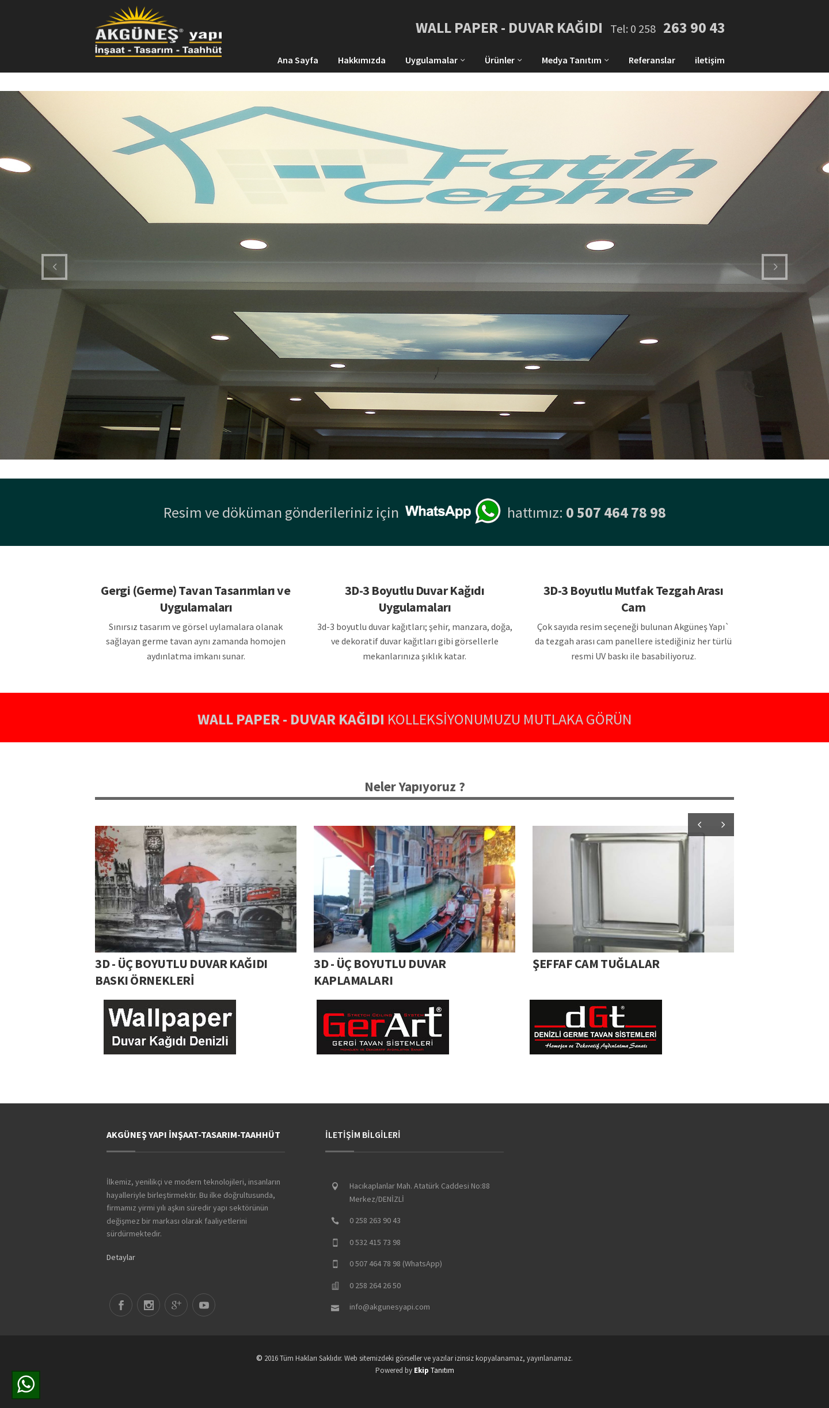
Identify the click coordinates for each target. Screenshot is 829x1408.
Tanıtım (434, 1370)
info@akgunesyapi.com (389, 1306)
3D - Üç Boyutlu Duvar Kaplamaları (380, 971)
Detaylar (121, 1257)
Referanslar (652, 60)
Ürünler (503, 60)
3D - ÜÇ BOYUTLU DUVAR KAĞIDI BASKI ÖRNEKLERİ (181, 971)
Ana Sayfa (297, 60)
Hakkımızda (362, 60)
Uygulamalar (435, 60)
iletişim (710, 60)
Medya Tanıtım (575, 60)
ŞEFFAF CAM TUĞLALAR (596, 963)
